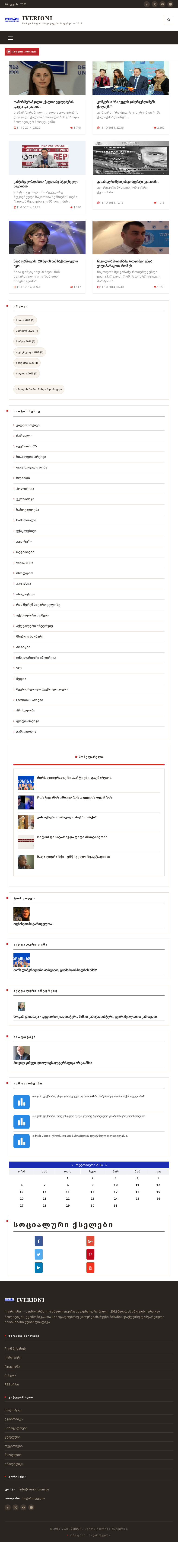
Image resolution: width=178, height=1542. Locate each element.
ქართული (22, 435)
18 (137, 1192)
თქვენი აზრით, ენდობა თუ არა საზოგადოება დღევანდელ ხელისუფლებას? (80, 1135)
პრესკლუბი (24, 710)
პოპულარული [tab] (89, 757)
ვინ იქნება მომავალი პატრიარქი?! (67, 817)
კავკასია (22, 583)
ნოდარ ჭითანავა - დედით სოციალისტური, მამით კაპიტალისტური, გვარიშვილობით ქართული (85, 1016)
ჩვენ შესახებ (15, 1348)
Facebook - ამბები (28, 700)
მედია (19, 679)
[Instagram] (170, 4)
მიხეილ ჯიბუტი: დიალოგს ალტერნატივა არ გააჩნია (52, 1063)
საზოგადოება (26, 509)
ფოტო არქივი (26, 721)
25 (137, 1198)
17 (116, 1192)
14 (44, 1192)
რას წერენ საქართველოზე (36, 604)
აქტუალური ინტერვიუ (33, 626)
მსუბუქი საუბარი (28, 636)
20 (21, 1198)
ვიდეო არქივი (26, 425)
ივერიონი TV (25, 446)
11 (137, 1185)
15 (68, 1192)
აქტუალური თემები (31, 615)
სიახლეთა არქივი (29, 457)
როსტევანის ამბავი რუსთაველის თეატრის (74, 797)
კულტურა (22, 541)
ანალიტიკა (24, 594)
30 (92, 1205)
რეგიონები (23, 552)
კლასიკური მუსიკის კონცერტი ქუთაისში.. (128, 181)
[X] (155, 4)
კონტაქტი (13, 1357)
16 (92, 1192)
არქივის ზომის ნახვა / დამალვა (39, 389)
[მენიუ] (10, 37)
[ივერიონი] (44, 20)
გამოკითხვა (24, 731)
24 (116, 1198)
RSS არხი (12, 1384)
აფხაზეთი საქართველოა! (33, 924)
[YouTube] (162, 4)
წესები (10, 1375)
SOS (17, 668)
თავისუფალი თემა (30, 467)
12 (158, 1185)
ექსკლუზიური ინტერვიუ (34, 657)
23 (92, 1198)
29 (68, 1205)
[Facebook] (147, 4)
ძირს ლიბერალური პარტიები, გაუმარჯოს (74, 778)
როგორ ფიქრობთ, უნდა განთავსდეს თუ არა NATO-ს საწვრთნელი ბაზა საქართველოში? (88, 1096)
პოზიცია (21, 647)
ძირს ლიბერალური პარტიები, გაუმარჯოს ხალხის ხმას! (55, 970)
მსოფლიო (23, 573)
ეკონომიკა (23, 499)
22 (68, 1198)
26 (158, 1198)
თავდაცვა (23, 562)
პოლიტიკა (23, 488)
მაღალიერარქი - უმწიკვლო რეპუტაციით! (73, 856)
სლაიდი (21, 478)
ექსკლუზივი (25, 531)
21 (44, 1198)
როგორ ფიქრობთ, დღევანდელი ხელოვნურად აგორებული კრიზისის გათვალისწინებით (88, 1116)
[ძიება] (168, 19)
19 (158, 1192)
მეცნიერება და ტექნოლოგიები (40, 689)
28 (44, 1205)
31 (116, 1205)
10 (116, 1185)
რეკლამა (12, 1366)
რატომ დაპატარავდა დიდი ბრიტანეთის (72, 837)
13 (21, 1192)
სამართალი (24, 520)
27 (21, 1205)
